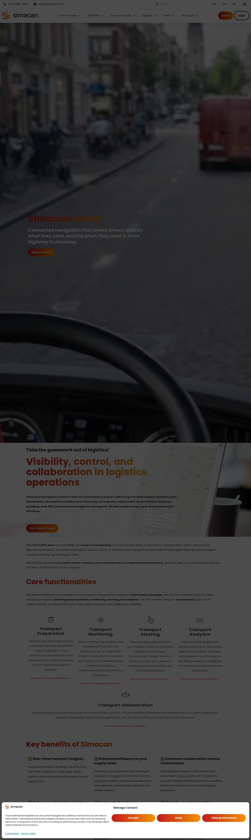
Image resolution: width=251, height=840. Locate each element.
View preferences (224, 818)
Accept (133, 818)
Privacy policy (28, 833)
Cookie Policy (12, 833)
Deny (178, 818)
